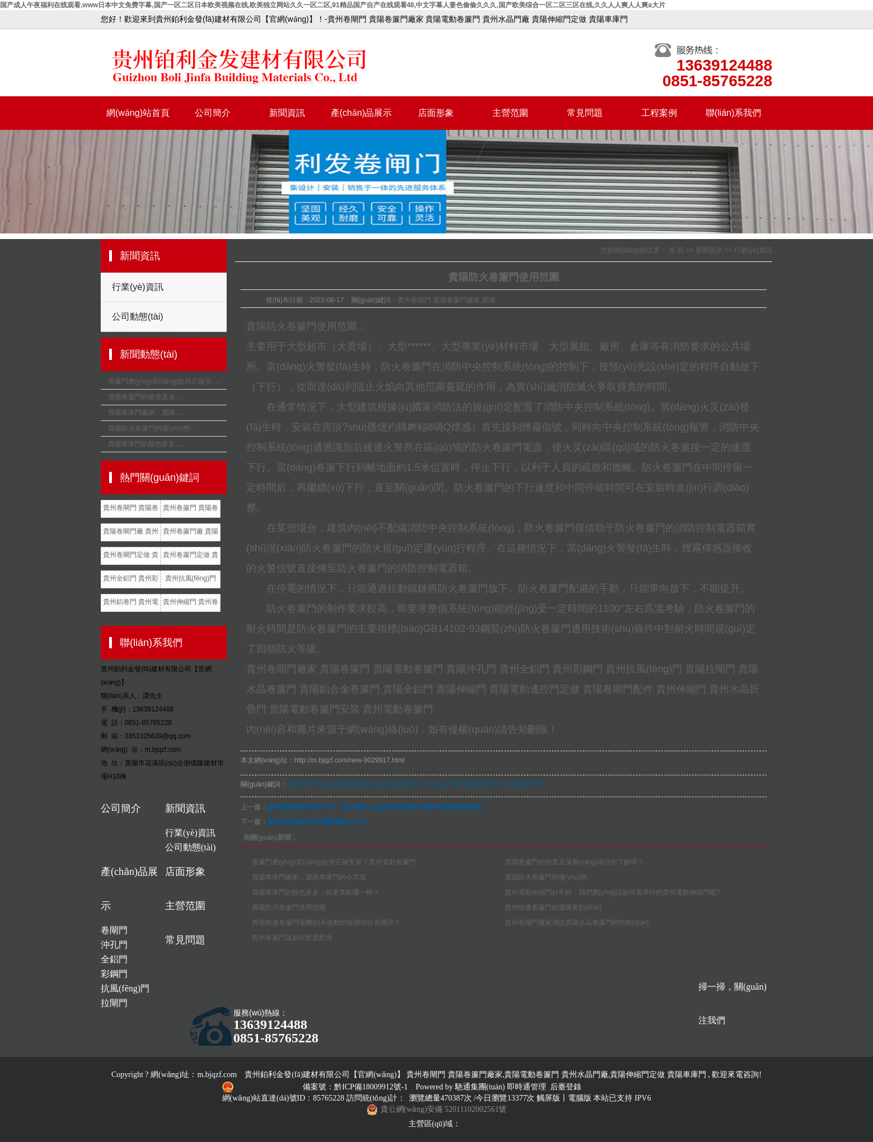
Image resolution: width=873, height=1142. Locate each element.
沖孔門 (114, 944)
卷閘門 (114, 930)
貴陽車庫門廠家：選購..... (146, 412)
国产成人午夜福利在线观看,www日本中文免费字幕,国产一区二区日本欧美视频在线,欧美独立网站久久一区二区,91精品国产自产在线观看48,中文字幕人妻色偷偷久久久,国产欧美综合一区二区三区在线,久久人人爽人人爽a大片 (332, 5)
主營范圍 (510, 113)
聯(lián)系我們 (734, 113)
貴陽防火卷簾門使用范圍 (289, 907)
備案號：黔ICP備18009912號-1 (356, 1087)
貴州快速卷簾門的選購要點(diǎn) (316, 822)
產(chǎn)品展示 (361, 113)
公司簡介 (213, 113)
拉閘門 (114, 1003)
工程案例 (659, 113)
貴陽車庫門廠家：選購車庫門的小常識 (309, 877)
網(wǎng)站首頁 (138, 113)
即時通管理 (526, 1087)
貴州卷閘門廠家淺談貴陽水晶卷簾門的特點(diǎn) (577, 922)
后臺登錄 (565, 1087)
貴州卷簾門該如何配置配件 (292, 938)
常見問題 (585, 113)
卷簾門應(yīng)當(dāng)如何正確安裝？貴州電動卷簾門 (334, 862)
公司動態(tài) (137, 316)
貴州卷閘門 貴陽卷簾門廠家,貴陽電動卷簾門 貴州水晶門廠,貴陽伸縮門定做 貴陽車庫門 (416, 784)
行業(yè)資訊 (137, 287)
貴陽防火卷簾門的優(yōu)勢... (152, 428)
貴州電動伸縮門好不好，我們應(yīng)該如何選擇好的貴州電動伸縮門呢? (376, 807)
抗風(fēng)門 (125, 988)
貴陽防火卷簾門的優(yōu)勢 (546, 877)
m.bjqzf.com (217, 1074)
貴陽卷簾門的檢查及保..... (146, 397)
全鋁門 (114, 959)
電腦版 (580, 1098)
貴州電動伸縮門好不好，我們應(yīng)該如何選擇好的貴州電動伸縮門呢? (612, 892)
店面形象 (436, 113)
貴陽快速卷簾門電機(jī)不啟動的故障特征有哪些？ (326, 922)
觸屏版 (548, 1098)
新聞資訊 (287, 113)
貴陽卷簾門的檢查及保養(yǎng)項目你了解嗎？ (574, 862)
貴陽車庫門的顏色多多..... (146, 444)
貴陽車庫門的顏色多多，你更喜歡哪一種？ (315, 892)
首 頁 (676, 250)
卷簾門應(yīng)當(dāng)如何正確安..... (164, 381)
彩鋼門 (114, 974)
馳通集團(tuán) (481, 1087)
